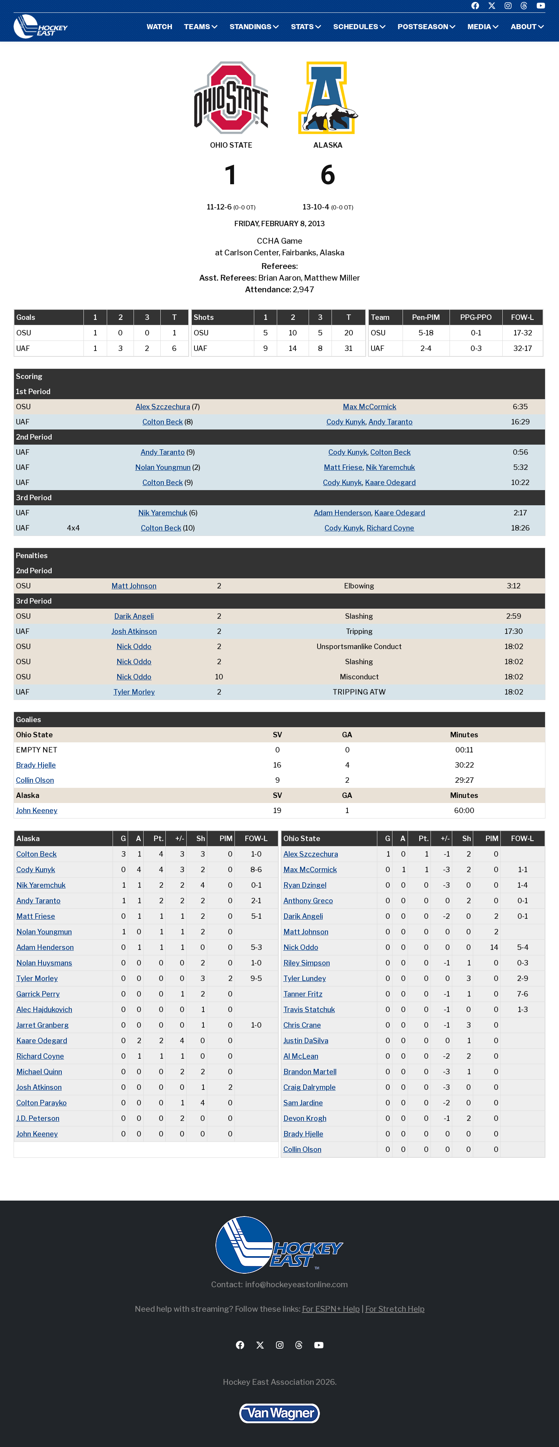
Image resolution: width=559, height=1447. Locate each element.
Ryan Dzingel (304, 885)
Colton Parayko (41, 1103)
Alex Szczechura (162, 407)
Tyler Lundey (304, 978)
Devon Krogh (304, 1118)
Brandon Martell (310, 1072)
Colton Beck (162, 422)
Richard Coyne (390, 528)
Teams (197, 27)
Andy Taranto (390, 422)
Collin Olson (35, 780)
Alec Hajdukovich (44, 1009)
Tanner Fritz (303, 994)
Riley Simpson (306, 963)
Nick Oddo (133, 646)
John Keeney (36, 810)
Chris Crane (302, 1025)
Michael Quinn (39, 1072)
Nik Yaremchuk (390, 467)
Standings (251, 27)
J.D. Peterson (37, 1118)
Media (479, 27)
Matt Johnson (133, 586)
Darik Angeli (134, 616)
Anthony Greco (308, 901)
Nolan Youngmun (163, 467)
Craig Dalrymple (309, 1087)
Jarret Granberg (42, 1025)
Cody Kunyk (345, 422)
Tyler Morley (134, 692)
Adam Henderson (342, 513)
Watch (159, 27)
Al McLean (300, 1056)
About (524, 27)
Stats (302, 27)
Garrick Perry (38, 994)
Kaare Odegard (390, 482)
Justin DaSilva (305, 1041)
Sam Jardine (303, 1103)
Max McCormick (369, 407)
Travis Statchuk (309, 1009)
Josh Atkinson (134, 631)
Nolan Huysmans (44, 963)
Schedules (355, 27)
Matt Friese (343, 467)
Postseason (423, 27)
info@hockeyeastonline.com (296, 1284)
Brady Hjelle (36, 765)
